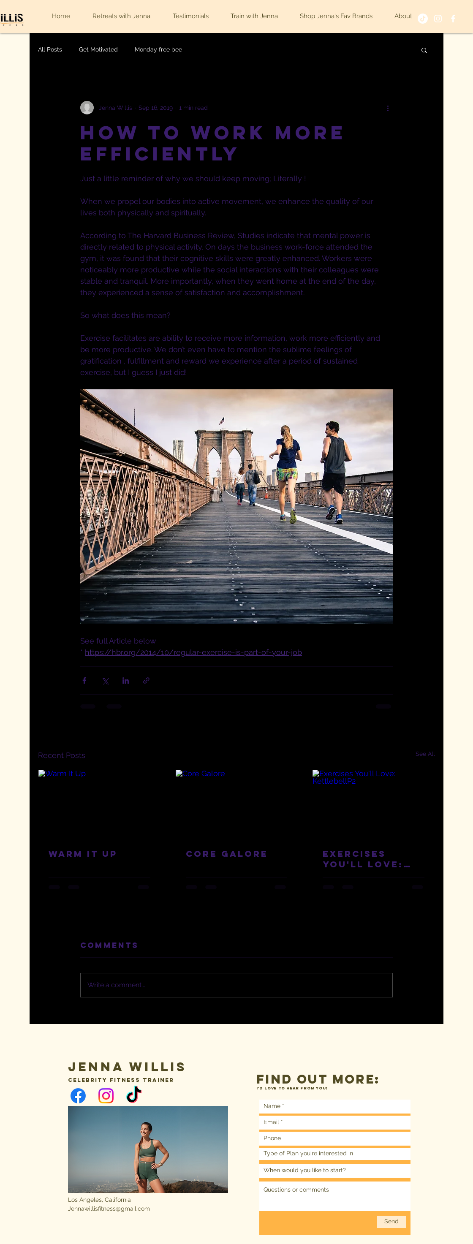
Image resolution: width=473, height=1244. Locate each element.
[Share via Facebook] (84, 680)
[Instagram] (106, 1096)
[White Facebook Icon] (453, 19)
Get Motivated (98, 49)
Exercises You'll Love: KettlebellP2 (365, 858)
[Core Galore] (237, 804)
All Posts (50, 49)
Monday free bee (158, 49)
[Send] (391, 1222)
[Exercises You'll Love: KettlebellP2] (374, 804)
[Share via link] (146, 680)
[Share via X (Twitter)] (105, 680)
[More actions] (388, 108)
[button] (424, 49)
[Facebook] (78, 1096)
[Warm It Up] (99, 804)
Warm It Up (83, 853)
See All (425, 753)
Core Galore (227, 853)
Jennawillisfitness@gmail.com (109, 1208)
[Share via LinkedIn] (126, 680)
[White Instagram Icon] (438, 19)
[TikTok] (423, 19)
